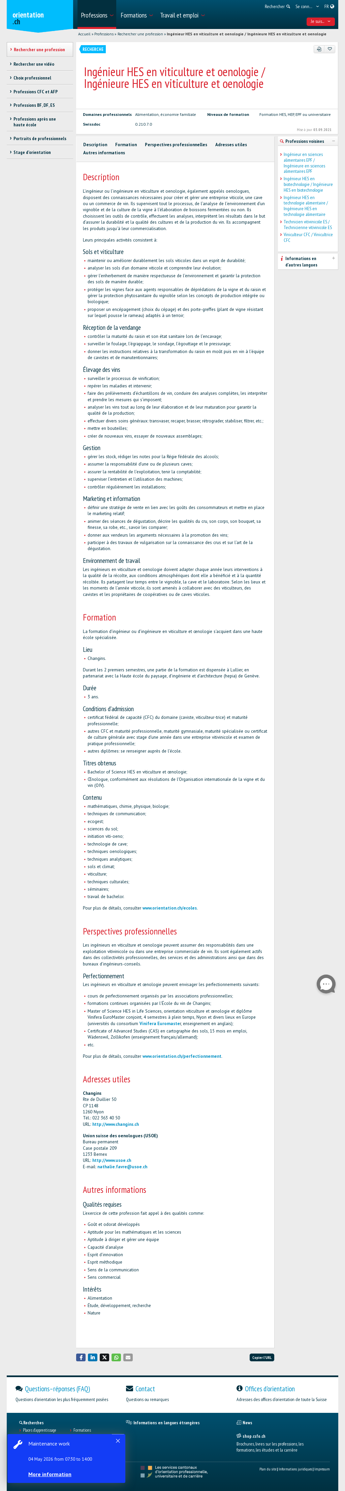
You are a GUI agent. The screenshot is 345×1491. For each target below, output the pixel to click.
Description (95, 145)
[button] (81, 1357)
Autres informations (104, 153)
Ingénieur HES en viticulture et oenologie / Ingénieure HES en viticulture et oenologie (246, 34)
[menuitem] (96, 14)
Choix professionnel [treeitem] (32, 78)
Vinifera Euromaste (159, 1023)
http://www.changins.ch (115, 1124)
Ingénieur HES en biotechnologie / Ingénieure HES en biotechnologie (308, 184)
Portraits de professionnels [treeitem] (39, 138)
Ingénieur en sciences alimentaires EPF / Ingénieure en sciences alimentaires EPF (304, 163)
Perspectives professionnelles (176, 145)
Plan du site (267, 1468)
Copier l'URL (262, 1357)
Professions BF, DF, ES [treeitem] (34, 105)
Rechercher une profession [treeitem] (39, 49)
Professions (104, 34)
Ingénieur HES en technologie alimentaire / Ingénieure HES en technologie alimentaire (306, 206)
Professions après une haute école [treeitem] (34, 122)
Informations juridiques (295, 1468)
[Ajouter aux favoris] (329, 49)
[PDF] (319, 49)
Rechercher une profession (140, 34)
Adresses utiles (231, 145)
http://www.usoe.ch (111, 1160)
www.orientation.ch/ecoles (170, 908)
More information (50, 1474)
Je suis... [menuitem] (321, 21)
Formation (126, 145)
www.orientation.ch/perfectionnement (182, 1056)
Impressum (322, 1468)
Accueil (84, 34)
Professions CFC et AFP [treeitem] (35, 92)
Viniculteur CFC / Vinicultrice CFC (308, 237)
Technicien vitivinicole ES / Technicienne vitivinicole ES (308, 224)
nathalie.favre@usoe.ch (122, 1167)
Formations (82, 1430)
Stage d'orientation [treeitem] (32, 152)
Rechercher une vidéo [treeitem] (33, 64)
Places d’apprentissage (39, 1430)
